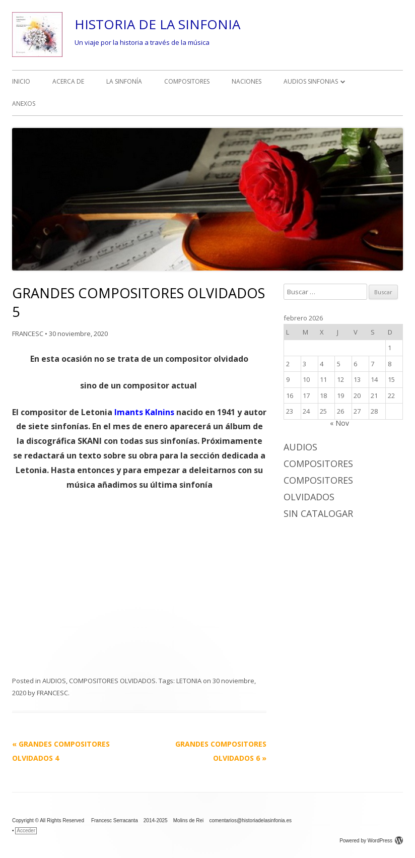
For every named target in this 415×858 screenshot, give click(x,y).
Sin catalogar (318, 513)
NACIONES (246, 81)
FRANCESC (27, 333)
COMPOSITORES (187, 81)
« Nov (339, 423)
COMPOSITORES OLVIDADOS (112, 680)
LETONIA (188, 680)
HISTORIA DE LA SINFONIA (157, 24)
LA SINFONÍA (124, 81)
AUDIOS (54, 680)
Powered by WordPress (371, 840)
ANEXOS (23, 103)
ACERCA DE (68, 81)
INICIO (21, 81)
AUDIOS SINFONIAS (311, 81)
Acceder (26, 830)
